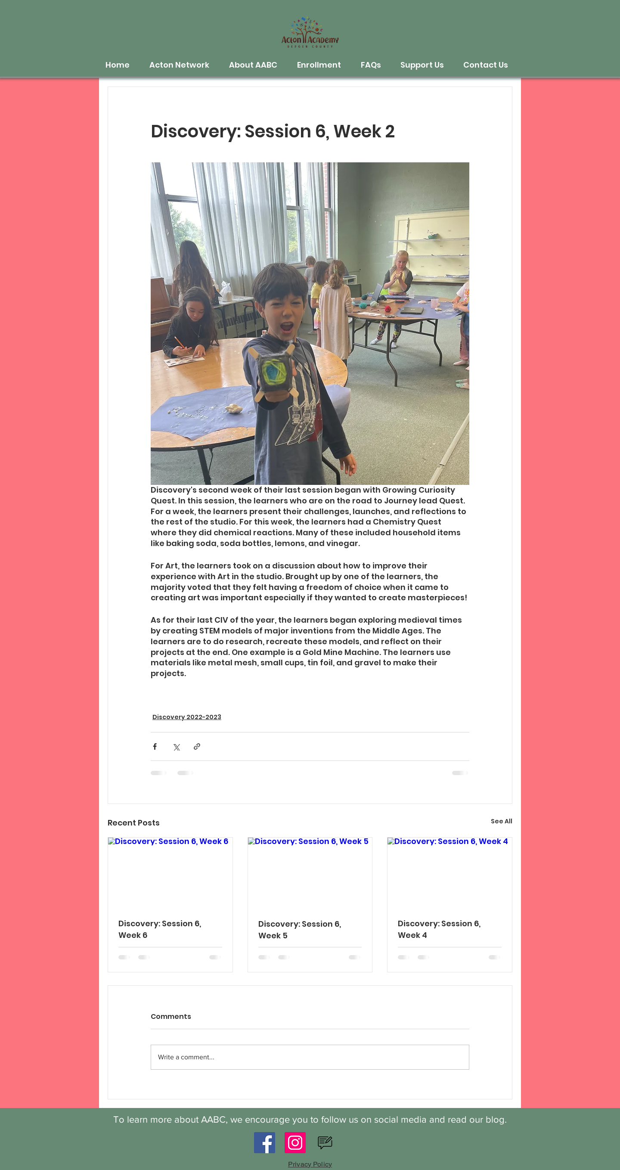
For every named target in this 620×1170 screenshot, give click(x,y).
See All (501, 821)
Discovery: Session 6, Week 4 (439, 929)
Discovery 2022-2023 (186, 717)
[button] (183, 65)
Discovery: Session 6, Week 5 (299, 930)
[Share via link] (197, 746)
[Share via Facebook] (155, 746)
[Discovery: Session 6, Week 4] (450, 872)
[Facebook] (264, 1142)
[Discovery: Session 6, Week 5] (310, 872)
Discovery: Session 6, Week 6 (159, 929)
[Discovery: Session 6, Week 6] (170, 872)
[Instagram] (295, 1142)
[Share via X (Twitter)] (176, 746)
